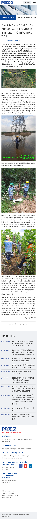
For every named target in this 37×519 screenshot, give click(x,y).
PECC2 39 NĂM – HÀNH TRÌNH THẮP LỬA (18, 409)
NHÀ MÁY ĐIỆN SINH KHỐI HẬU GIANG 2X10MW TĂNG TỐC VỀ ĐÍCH (18, 360)
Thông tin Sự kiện (8, 17)
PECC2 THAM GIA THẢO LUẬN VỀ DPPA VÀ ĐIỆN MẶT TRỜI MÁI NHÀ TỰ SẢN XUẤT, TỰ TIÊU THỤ (17, 343)
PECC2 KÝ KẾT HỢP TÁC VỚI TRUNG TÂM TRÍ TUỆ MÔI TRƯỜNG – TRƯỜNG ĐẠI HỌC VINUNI (18, 380)
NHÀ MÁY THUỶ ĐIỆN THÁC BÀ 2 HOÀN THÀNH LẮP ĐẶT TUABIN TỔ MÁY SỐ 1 (17, 417)
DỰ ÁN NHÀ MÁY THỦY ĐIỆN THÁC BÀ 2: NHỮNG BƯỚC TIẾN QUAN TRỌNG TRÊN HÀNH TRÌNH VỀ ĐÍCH (17, 352)
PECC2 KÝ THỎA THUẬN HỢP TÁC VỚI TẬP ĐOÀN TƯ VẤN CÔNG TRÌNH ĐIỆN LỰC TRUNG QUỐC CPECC (18, 389)
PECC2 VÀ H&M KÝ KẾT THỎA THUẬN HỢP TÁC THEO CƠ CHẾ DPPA (18, 366)
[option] (18, 10)
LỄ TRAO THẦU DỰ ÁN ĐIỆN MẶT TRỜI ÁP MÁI (16, 373)
